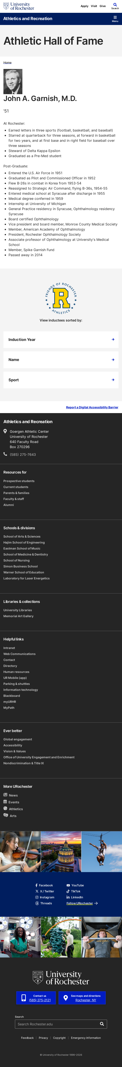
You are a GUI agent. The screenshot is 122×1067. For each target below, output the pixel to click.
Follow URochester (82, 903)
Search (19, 1017)
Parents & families (16, 493)
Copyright (59, 1038)
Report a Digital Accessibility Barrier (92, 407)
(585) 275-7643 (23, 454)
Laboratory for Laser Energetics (26, 578)
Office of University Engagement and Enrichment (38, 757)
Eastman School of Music (21, 548)
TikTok (73, 891)
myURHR (9, 702)
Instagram (44, 897)
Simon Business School (20, 566)
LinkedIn (75, 897)
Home (7, 62)
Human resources (16, 672)
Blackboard (11, 696)
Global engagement (17, 739)
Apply (85, 6)
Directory (10, 666)
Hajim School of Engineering (24, 542)
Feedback (27, 1038)
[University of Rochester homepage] (18, 6)
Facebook (44, 885)
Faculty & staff (13, 499)
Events (11, 802)
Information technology (20, 690)
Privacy (43, 1038)
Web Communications (19, 654)
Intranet (9, 648)
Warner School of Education (23, 572)
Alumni (8, 505)
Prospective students (19, 481)
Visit (94, 6)
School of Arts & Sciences (22, 536)
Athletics (13, 808)
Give (103, 6)
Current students (15, 487)
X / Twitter (44, 891)
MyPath (9, 708)
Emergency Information (86, 1038)
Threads (43, 903)
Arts (9, 815)
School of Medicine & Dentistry (25, 554)
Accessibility (12, 745)
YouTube (75, 885)
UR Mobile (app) (15, 678)
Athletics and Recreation (27, 18)
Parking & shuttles (16, 684)
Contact (9, 660)
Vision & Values (14, 751)
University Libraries (17, 610)
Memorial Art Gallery (18, 616)
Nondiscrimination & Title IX (23, 763)
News (10, 795)
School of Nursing (16, 560)
